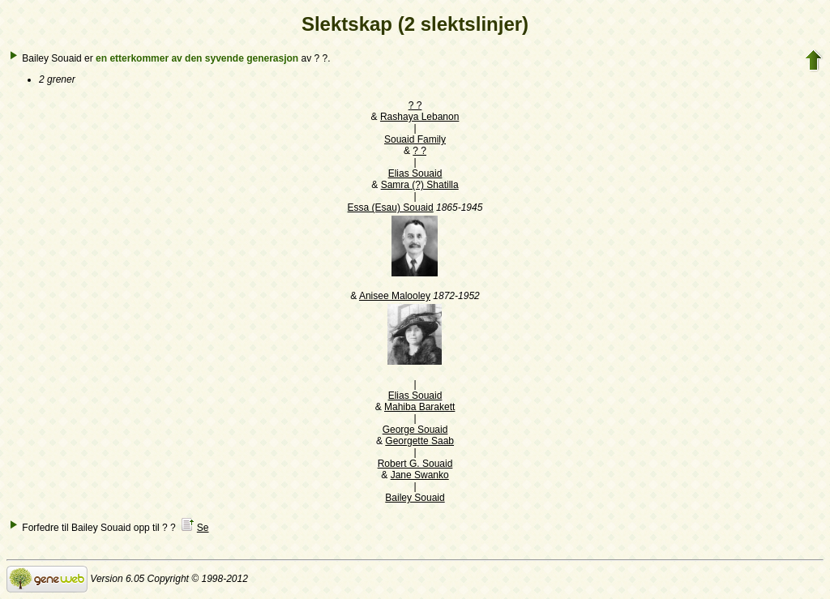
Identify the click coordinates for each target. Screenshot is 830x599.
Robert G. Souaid (415, 463)
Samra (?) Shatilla (420, 184)
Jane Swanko (420, 475)
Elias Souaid (415, 173)
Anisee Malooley (394, 296)
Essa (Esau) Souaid (391, 207)
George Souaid (415, 429)
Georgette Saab (419, 441)
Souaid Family (415, 139)
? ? (415, 105)
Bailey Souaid (414, 497)
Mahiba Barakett (419, 407)
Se (203, 527)
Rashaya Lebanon (419, 116)
